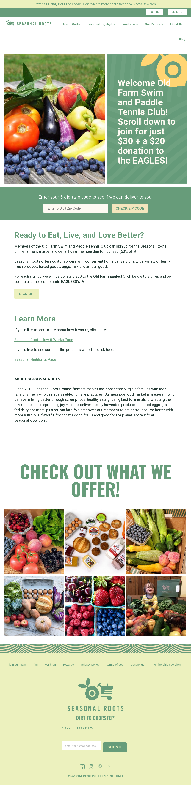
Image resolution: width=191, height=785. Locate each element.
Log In (154, 12)
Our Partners (154, 24)
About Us (176, 24)
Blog (182, 39)
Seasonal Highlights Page (35, 359)
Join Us (177, 12)
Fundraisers (130, 24)
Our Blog (50, 664)
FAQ (35, 664)
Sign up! (27, 294)
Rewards (68, 664)
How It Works (71, 24)
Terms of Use (115, 664)
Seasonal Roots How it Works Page (43, 339)
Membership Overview (166, 664)
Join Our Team (17, 664)
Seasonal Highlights (101, 24)
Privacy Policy (90, 664)
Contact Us (137, 664)
